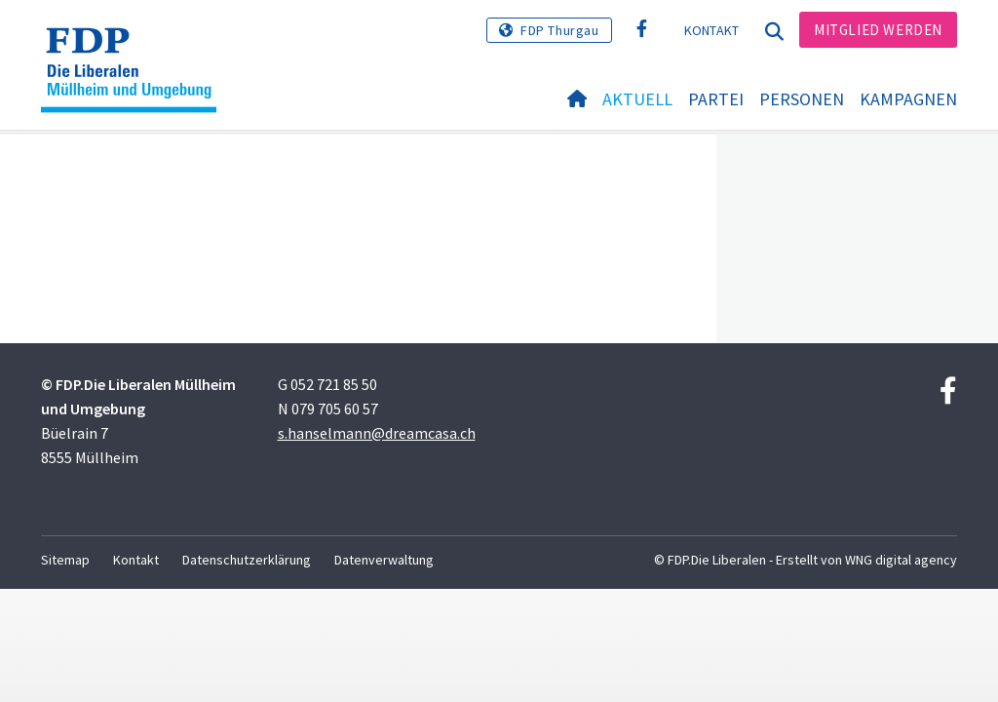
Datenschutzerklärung (246, 559)
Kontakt (712, 30)
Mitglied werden (878, 29)
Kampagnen (908, 99)
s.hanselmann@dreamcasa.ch (377, 433)
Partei (716, 99)
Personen (801, 99)
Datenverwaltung (384, 559)
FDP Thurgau (559, 30)
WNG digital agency (901, 559)
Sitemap (65, 559)
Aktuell (637, 99)
